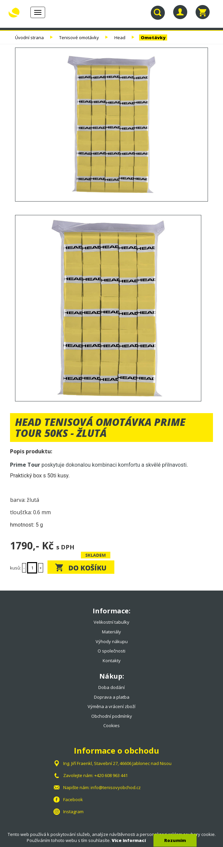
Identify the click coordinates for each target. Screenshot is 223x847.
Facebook (73, 799)
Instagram (73, 811)
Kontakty (112, 661)
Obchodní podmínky (111, 716)
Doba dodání (111, 687)
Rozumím (175, 840)
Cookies (111, 725)
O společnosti (111, 651)
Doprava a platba (111, 697)
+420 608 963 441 (111, 775)
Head (119, 37)
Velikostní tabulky (111, 622)
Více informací (129, 840)
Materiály (111, 632)
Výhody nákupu (112, 641)
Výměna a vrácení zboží (111, 706)
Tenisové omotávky (79, 37)
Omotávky (153, 37)
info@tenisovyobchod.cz (116, 787)
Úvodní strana (29, 37)
